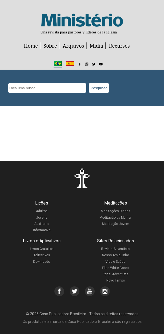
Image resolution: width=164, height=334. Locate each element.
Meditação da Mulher (115, 217)
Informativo (41, 230)
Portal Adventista (115, 274)
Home (31, 45)
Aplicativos (41, 255)
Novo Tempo (115, 280)
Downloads (41, 262)
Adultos (42, 211)
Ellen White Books (115, 268)
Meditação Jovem (115, 224)
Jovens (41, 217)
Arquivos (73, 45)
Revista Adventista (115, 249)
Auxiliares (41, 224)
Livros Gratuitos (42, 249)
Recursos (119, 45)
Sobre (50, 45)
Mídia (96, 45)
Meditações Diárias (115, 211)
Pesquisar (99, 88)
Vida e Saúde (115, 262)
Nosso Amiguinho (115, 255)
